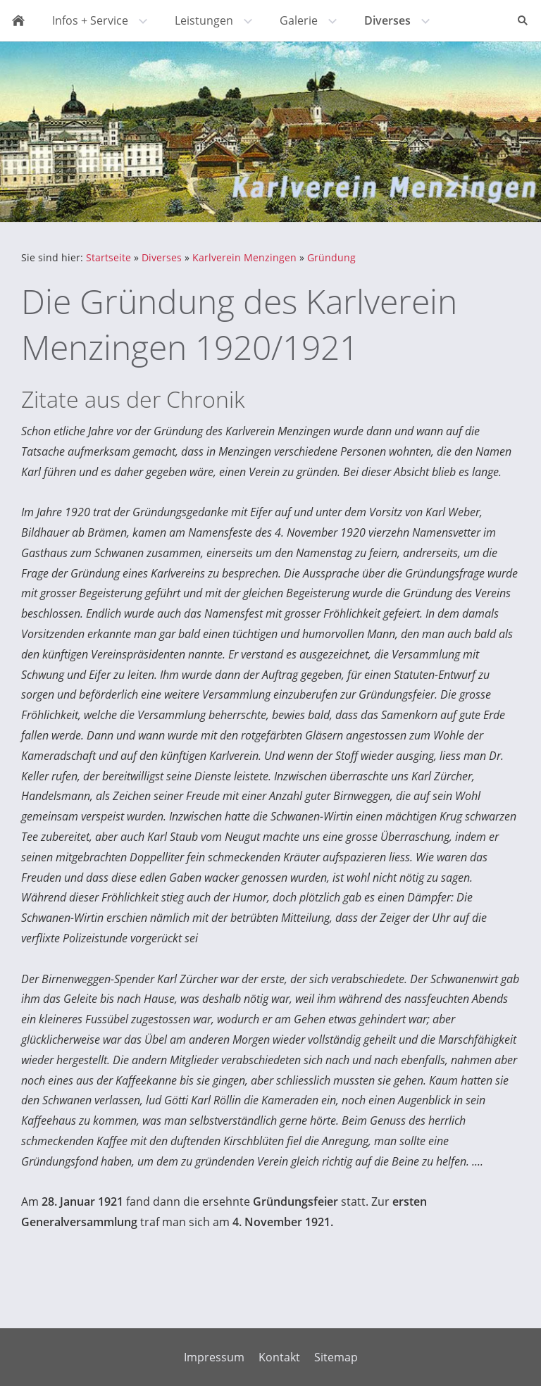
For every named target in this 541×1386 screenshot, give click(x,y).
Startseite (108, 257)
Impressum (214, 1357)
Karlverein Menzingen (244, 257)
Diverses (162, 257)
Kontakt (279, 1357)
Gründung (331, 257)
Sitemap (336, 1357)
